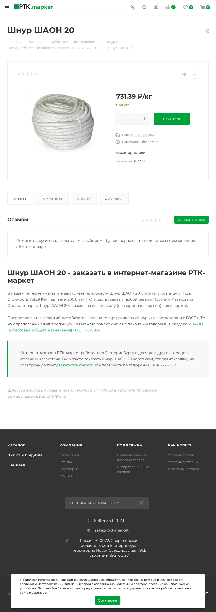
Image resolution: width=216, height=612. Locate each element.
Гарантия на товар (183, 469)
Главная (16, 465)
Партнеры (68, 469)
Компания (71, 445)
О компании (70, 455)
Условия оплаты (181, 455)
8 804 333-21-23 (109, 521)
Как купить (52, 198)
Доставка (113, 198)
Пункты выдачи (24, 455)
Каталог (16, 445)
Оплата (83, 198)
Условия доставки (183, 462)
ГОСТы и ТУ (69, 476)
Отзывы (21, 198)
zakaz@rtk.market (76, 365)
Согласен (107, 600)
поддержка (129, 445)
